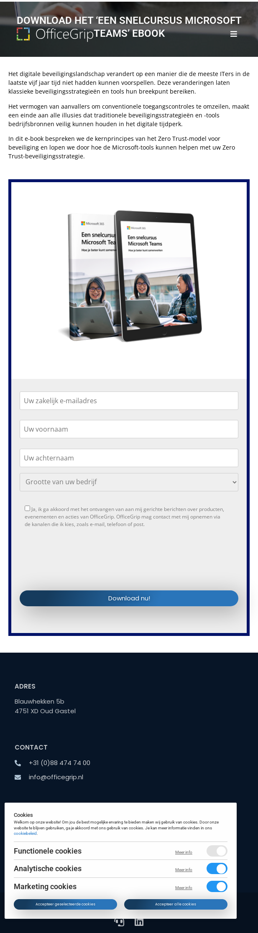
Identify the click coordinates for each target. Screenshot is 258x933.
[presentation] (83, 566)
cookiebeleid (25, 833)
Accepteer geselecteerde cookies (66, 904)
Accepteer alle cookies (176, 904)
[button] (234, 33)
